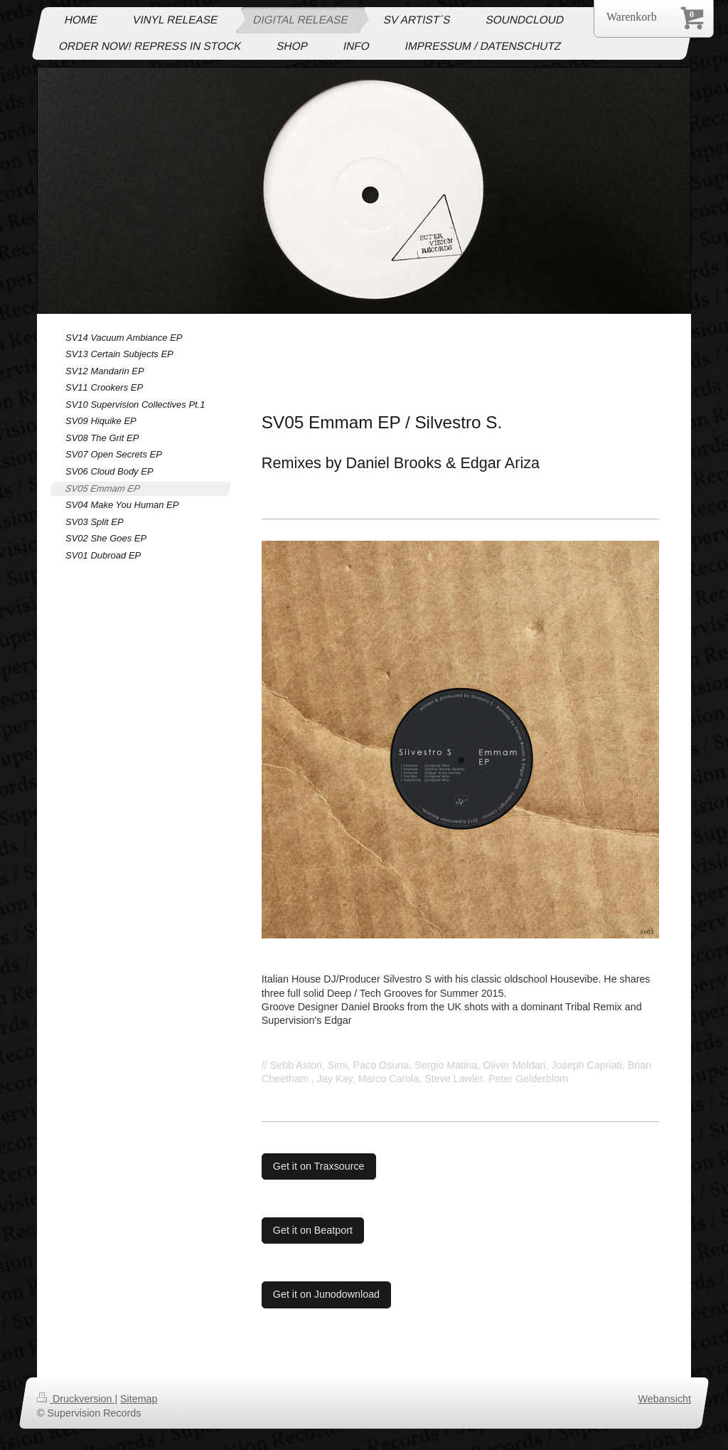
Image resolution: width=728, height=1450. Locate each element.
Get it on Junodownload (326, 1294)
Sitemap (138, 1398)
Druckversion (75, 1398)
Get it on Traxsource (319, 1166)
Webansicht (664, 1398)
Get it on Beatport (313, 1230)
